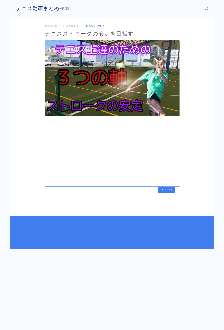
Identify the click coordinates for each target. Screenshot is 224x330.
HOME (19, 313)
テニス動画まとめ (39, 8)
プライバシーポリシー (46, 324)
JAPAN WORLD (97, 26)
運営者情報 (21, 324)
